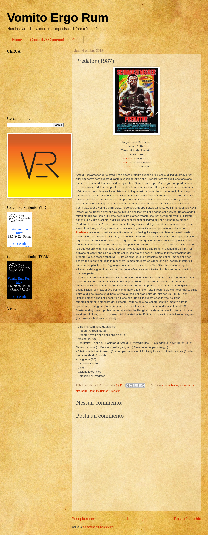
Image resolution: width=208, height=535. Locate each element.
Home (17, 39)
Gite (75, 39)
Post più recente (85, 519)
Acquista (129, 166)
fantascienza (187, 385)
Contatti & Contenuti (47, 39)
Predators (82, 232)
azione (166, 385)
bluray (174, 385)
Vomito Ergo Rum (57, 17)
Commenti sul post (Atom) (98, 526)
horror (84, 390)
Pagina (127, 158)
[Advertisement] (35, 85)
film (78, 390)
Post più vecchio (187, 519)
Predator (115, 390)
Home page (136, 519)
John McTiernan (99, 390)
